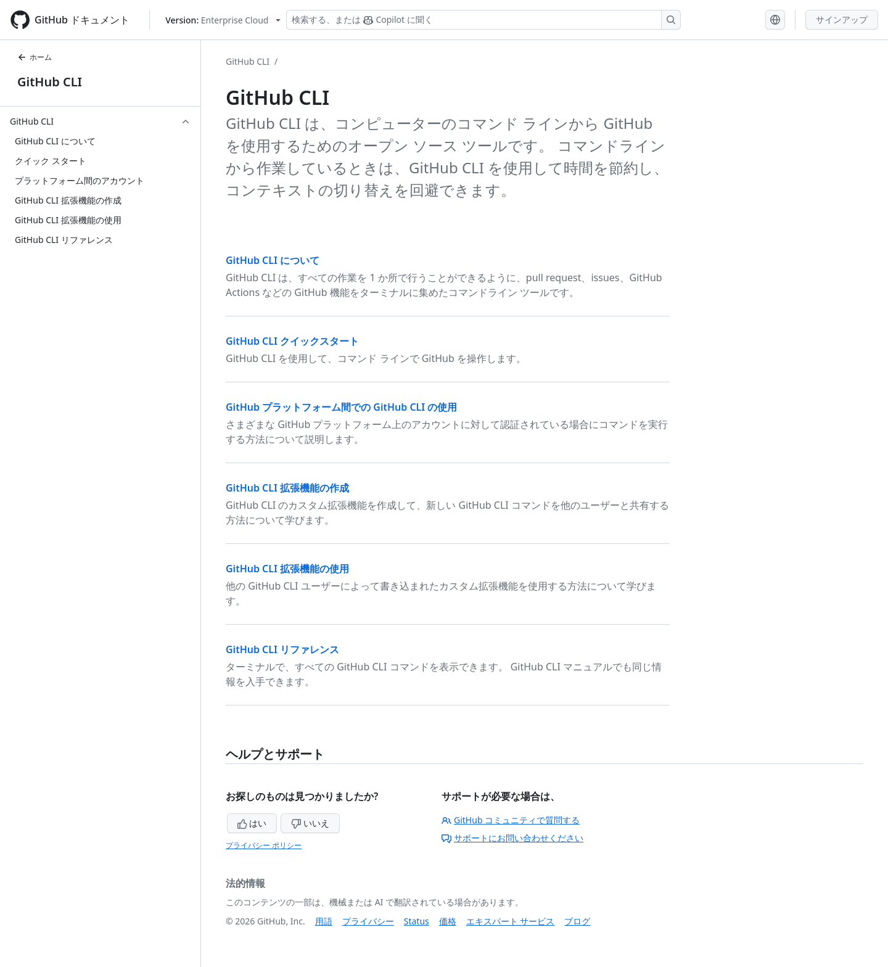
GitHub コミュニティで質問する (511, 820)
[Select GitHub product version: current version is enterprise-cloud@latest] (223, 20)
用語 (323, 921)
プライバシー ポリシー (264, 845)
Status (416, 921)
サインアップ (842, 19)
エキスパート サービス (510, 921)
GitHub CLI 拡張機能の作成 (287, 488)
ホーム (34, 57)
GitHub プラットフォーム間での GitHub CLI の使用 (341, 407)
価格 (447, 921)
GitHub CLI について (272, 260)
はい (252, 823)
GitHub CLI (49, 81)
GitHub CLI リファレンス (282, 649)
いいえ (310, 823)
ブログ (577, 921)
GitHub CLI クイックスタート (292, 341)
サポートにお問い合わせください (512, 838)
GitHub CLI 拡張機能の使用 (287, 568)
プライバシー (368, 921)
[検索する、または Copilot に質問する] (483, 20)
